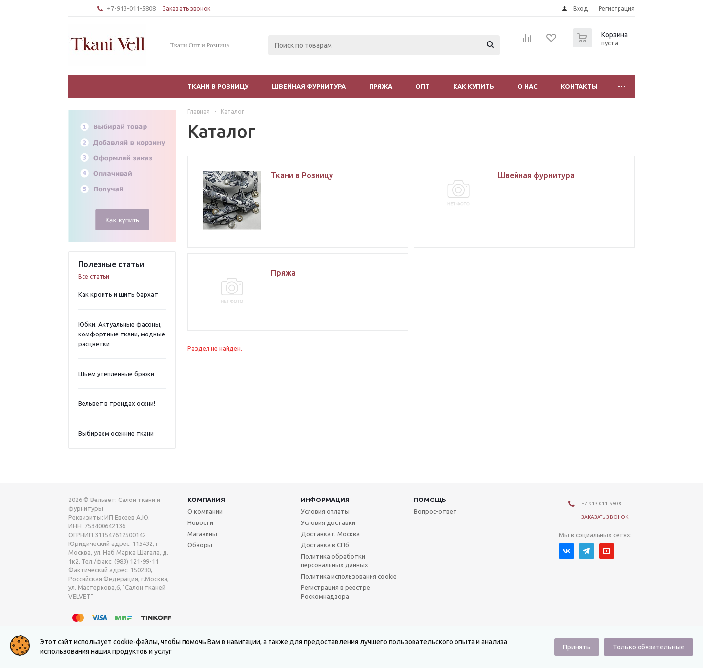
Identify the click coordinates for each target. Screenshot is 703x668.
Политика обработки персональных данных (334, 560)
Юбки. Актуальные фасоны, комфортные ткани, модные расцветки (121, 334)
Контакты (579, 86)
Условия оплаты (325, 511)
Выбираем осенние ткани (116, 433)
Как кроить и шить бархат (118, 294)
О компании (205, 511)
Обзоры (199, 545)
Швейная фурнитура (309, 86)
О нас (527, 86)
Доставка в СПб (325, 545)
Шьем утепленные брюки (116, 373)
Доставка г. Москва (330, 533)
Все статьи (93, 276)
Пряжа (380, 86)
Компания (206, 499)
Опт (422, 86)
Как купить (473, 86)
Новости (200, 522)
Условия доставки (328, 522)
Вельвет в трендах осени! (116, 403)
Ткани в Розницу (217, 86)
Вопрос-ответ (435, 511)
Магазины (202, 533)
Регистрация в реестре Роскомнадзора (335, 592)
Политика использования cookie (349, 576)
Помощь (430, 499)
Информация (325, 499)
